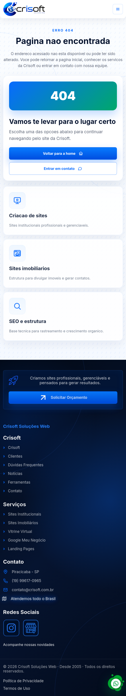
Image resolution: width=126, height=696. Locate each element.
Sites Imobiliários (20, 526)
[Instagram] (11, 630)
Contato (12, 493)
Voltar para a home (63, 153)
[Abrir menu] (118, 9)
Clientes (12, 459)
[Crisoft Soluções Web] (24, 9)
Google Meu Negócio (24, 543)
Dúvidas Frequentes (23, 467)
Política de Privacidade (23, 681)
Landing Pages (18, 552)
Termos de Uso (16, 688)
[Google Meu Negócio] (31, 630)
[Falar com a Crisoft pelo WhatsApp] (116, 682)
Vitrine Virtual (17, 534)
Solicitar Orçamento (63, 399)
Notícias (12, 476)
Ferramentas (16, 485)
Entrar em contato (63, 168)
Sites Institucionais (22, 517)
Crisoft (11, 450)
